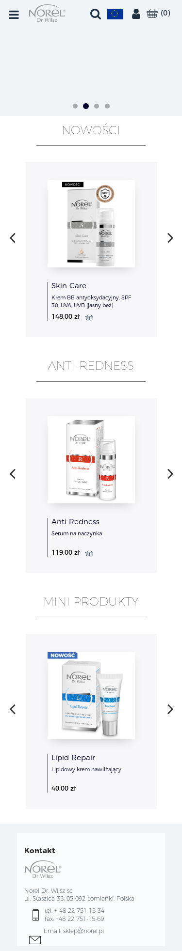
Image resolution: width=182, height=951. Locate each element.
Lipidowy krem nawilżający (86, 769)
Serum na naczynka (76, 533)
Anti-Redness (75, 521)
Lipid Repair (73, 757)
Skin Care (68, 285)
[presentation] (12, 237)
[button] (75, 107)
